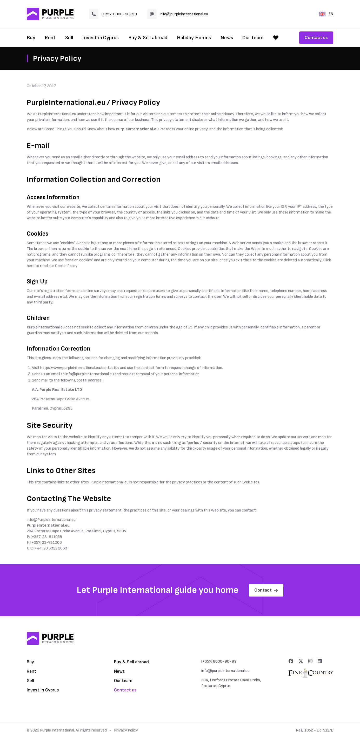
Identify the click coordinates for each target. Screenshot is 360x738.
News (227, 38)
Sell (69, 38)
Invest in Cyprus (100, 38)
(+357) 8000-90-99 (113, 14)
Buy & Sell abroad (148, 38)
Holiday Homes (194, 38)
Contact (266, 590)
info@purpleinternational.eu (177, 14)
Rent (50, 38)
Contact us (316, 37)
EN (326, 13)
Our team (253, 38)
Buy (31, 38)
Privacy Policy (126, 730)
